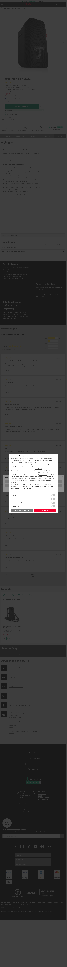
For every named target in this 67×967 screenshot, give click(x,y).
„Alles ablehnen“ (39, 468)
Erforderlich (15, 491)
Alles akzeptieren (45, 510)
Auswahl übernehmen (22, 510)
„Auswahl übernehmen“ (47, 480)
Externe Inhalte (15, 506)
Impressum (29, 488)
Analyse (14, 495)
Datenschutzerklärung (16, 488)
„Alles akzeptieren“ (43, 474)
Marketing (14, 499)
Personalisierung (16, 502)
